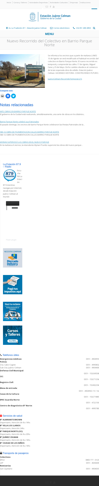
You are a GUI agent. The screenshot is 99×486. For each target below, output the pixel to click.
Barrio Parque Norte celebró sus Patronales (19, 121)
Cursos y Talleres (20, 2)
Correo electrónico (61, 28)
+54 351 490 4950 (83, 28)
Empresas (74, 2)
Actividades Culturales (59, 2)
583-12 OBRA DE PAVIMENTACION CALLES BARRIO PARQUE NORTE (29, 132)
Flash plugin (11, 240)
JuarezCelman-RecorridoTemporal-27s (65, 78)
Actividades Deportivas (38, 2)
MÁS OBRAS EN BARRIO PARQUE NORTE (18, 111)
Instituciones (85, 2)
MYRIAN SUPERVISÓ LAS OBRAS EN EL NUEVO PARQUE (24, 142)
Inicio (9, 2)
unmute (9, 203)
